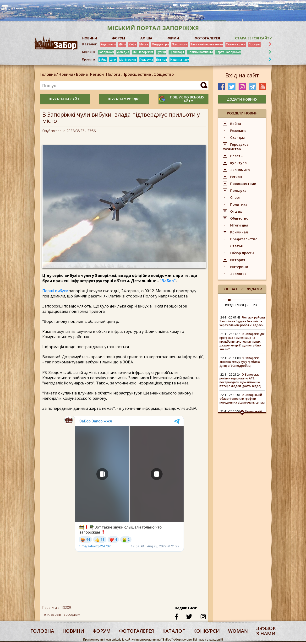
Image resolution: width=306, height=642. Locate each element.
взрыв (56, 614)
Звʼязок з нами (266, 631)
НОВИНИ (89, 38)
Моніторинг (127, 60)
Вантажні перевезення (207, 44)
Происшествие (137, 74)
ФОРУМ (118, 38)
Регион (98, 74)
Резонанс (238, 130)
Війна (103, 60)
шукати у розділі (124, 99)
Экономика (240, 169)
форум (102, 631)
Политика (238, 204)
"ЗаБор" (168, 280)
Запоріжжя (106, 52)
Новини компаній (200, 52)
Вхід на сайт (242, 75)
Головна (48, 74)
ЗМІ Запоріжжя (142, 52)
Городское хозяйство (235, 146)
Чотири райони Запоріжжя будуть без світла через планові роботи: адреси (242, 321)
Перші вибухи (55, 290)
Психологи (179, 44)
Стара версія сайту (253, 38)
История (237, 260)
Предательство (243, 239)
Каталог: (90, 44)
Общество (163, 74)
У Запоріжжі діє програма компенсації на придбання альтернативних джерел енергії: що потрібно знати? (242, 341)
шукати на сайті (65, 99)
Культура (238, 163)
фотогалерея (136, 631)
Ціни (113, 60)
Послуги (254, 44)
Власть (236, 156)
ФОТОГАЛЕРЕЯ (207, 38)
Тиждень (230, 304)
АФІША (146, 38)
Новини (66, 74)
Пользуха (146, 60)
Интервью (239, 266)
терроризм (71, 614)
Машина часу (179, 60)
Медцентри (160, 44)
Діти (122, 44)
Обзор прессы (242, 253)
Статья (236, 246)
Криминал (239, 232)
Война (83, 74)
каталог (173, 631)
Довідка (123, 52)
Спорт (235, 197)
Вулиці (161, 52)
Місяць (242, 304)
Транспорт (177, 52)
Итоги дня (239, 225)
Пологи (114, 74)
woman (238, 631)
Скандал (237, 137)
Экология (238, 273)
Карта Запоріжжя (228, 52)
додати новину (242, 99)
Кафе (132, 44)
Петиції (161, 60)
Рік (255, 304)
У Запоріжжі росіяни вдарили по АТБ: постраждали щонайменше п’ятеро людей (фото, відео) (240, 380)
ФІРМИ (173, 38)
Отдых (236, 211)
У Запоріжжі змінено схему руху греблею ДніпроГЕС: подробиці (239, 362)
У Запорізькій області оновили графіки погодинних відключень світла (242, 399)
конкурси (206, 631)
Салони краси (236, 44)
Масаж (144, 44)
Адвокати (108, 44)
